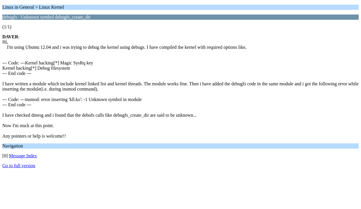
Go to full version (18, 165)
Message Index (23, 155)
